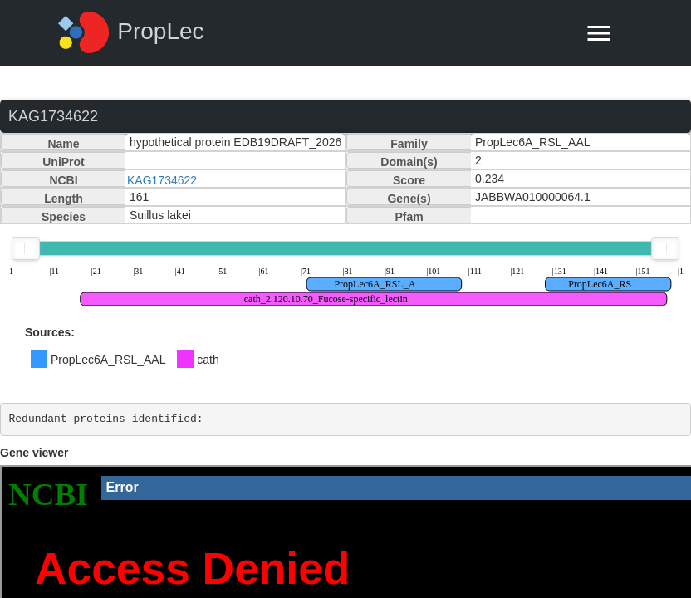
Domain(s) (408, 162)
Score (409, 180)
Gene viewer (34, 452)
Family (408, 144)
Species (64, 217)
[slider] (26, 248)
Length (63, 198)
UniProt (63, 162)
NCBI (63, 180)
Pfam (409, 217)
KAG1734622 (162, 180)
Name (63, 144)
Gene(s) (408, 198)
